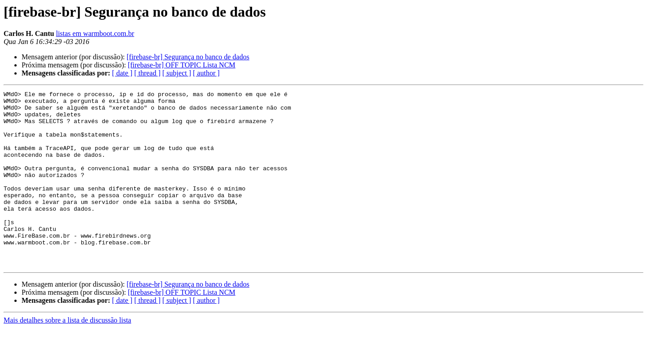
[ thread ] (147, 73)
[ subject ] (176, 73)
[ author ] (206, 73)
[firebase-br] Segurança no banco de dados (188, 57)
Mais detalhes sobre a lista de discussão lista (67, 355)
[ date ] (122, 73)
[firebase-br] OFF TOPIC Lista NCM (181, 65)
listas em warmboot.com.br (95, 33)
